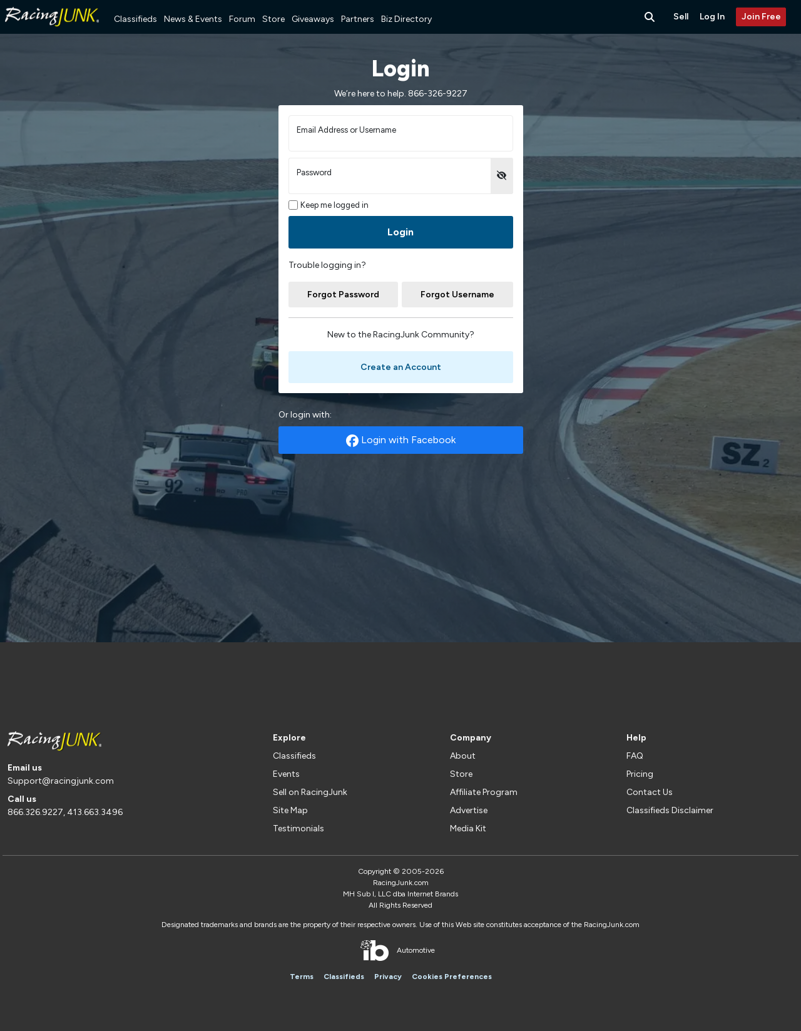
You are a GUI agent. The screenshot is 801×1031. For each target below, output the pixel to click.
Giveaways (313, 19)
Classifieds (135, 19)
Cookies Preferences (452, 976)
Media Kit (468, 828)
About (463, 756)
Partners (357, 19)
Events (286, 774)
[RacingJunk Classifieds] (52, 31)
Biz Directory (406, 19)
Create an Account (400, 367)
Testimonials (298, 828)
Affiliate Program (484, 792)
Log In (712, 16)
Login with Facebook (401, 440)
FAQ (634, 756)
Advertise (468, 810)
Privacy (388, 976)
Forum (242, 19)
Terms (302, 976)
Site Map (290, 810)
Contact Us (649, 792)
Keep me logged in (328, 205)
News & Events (193, 19)
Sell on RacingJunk (310, 792)
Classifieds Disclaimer (669, 810)
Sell (680, 16)
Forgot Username (457, 294)
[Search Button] (651, 16)
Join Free (761, 16)
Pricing (639, 774)
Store (273, 19)
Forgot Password (343, 294)
